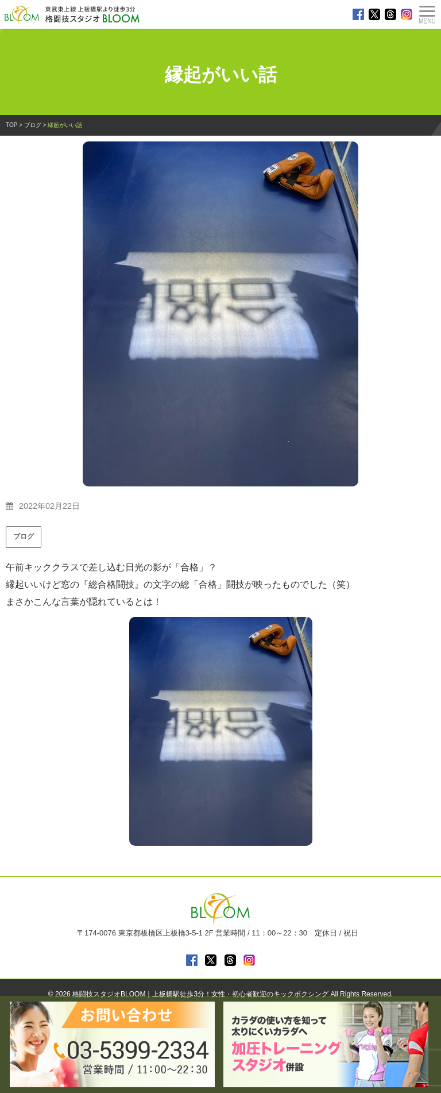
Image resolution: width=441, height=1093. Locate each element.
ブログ (23, 536)
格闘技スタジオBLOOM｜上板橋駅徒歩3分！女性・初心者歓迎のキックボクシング (200, 994)
